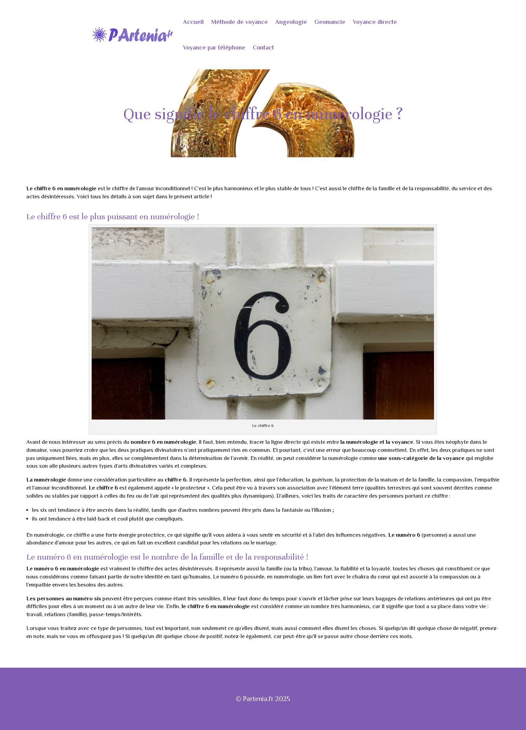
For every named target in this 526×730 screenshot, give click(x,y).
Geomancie (329, 22)
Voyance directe (375, 22)
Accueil (193, 22)
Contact (263, 47)
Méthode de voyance (239, 22)
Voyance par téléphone (214, 47)
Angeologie (291, 22)
